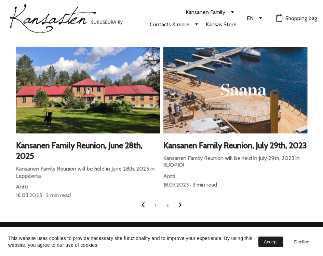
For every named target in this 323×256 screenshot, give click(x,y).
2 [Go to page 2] (168, 205)
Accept (271, 241)
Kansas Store (221, 24)
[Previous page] (143, 205)
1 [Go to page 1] (155, 205)
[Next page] (180, 205)
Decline (301, 241)
